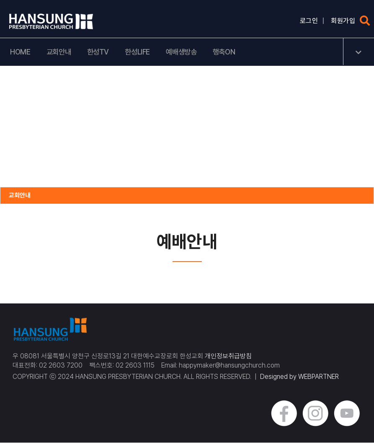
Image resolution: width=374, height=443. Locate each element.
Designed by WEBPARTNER (299, 377)
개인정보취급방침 (228, 356)
